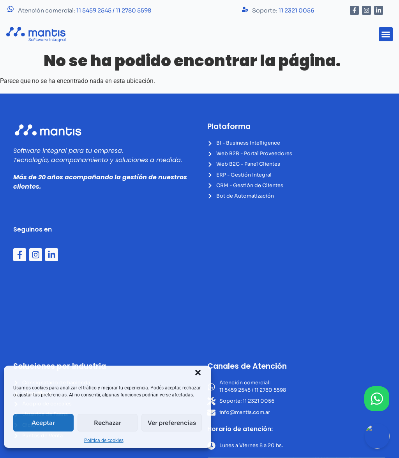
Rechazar (107, 422)
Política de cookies (104, 440)
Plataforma (229, 126)
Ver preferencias (172, 422)
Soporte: (283, 10)
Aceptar (43, 422)
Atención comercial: (84, 10)
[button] (198, 373)
